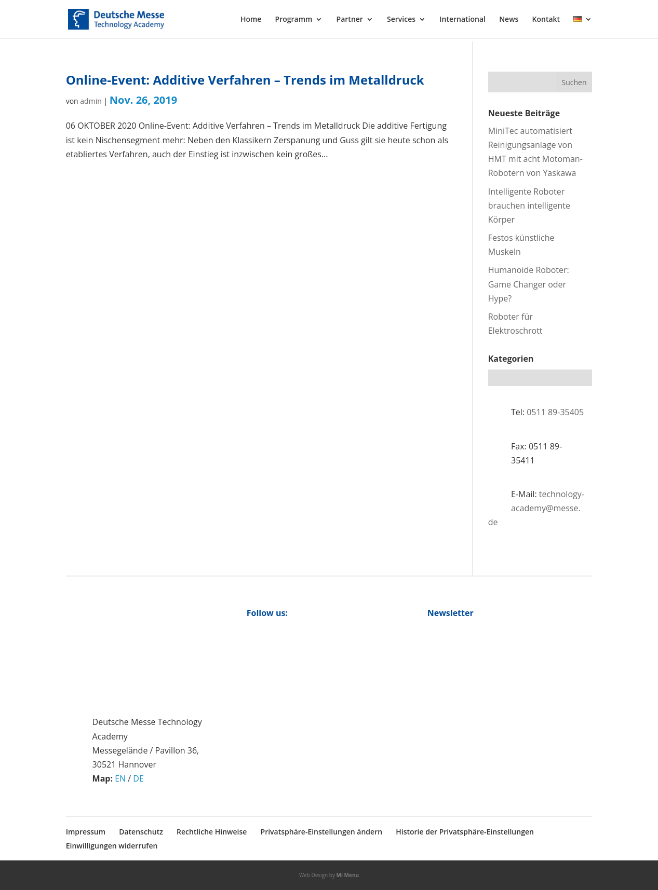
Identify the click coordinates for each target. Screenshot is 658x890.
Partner (350, 20)
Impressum (85, 832)
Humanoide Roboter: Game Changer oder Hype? (528, 284)
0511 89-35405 (555, 412)
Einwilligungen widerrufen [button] (112, 846)
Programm (294, 20)
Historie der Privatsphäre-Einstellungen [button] (465, 832)
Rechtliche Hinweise (212, 832)
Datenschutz (141, 832)
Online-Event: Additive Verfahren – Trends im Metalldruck (245, 79)
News (508, 20)
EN (120, 778)
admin (90, 101)
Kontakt (546, 20)
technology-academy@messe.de (536, 508)
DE (138, 778)
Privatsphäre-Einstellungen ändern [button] (322, 832)
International (462, 20)
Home (251, 20)
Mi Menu (348, 875)
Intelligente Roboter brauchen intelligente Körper (529, 205)
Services (401, 20)
